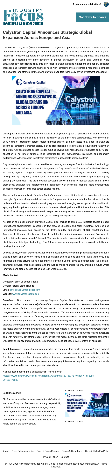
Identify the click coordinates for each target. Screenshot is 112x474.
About (5, 451)
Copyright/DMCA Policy (97, 451)
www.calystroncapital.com (26, 294)
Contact (65, 457)
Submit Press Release (48, 451)
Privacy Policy (50, 457)
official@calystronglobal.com (25, 289)
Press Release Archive (23, 451)
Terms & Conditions (72, 451)
